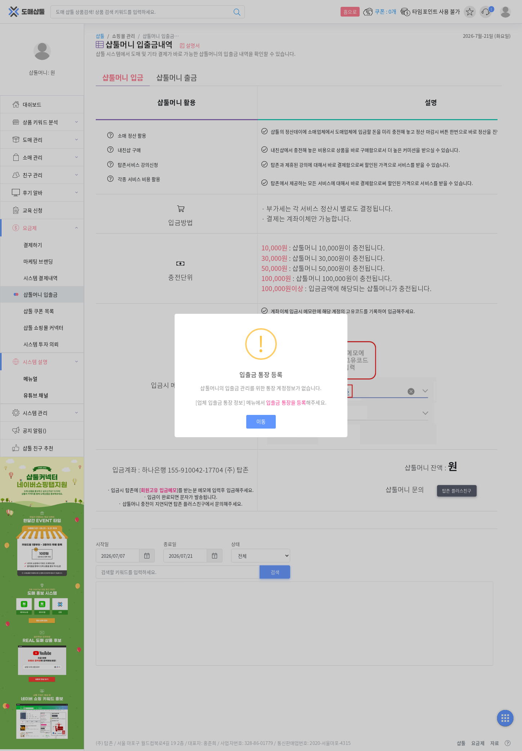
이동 (261, 421)
